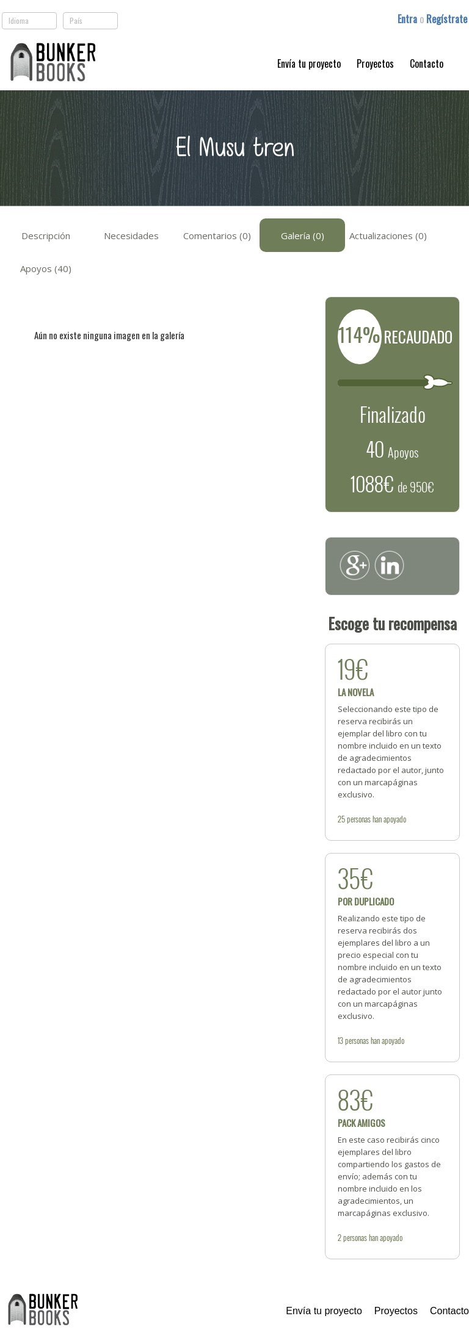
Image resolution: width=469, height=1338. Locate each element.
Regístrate (446, 19)
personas (359, 819)
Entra (409, 19)
